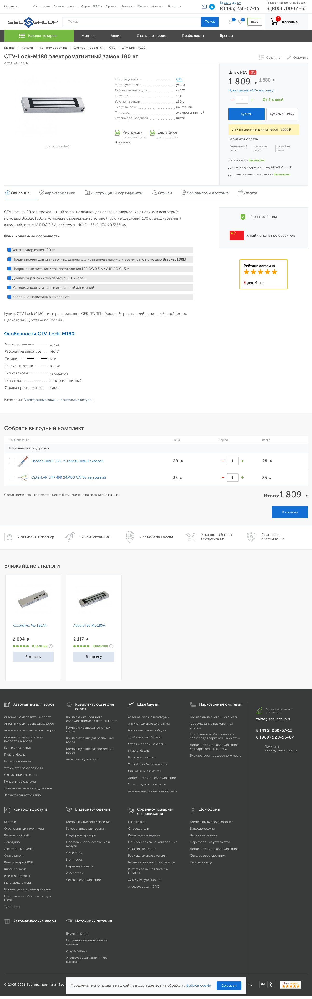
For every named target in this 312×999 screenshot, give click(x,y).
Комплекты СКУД (16, 835)
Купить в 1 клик (282, 114)
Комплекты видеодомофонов (211, 821)
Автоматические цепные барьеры (153, 791)
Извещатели (137, 821)
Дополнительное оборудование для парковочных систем (214, 746)
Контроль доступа (76, 399)
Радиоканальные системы (147, 855)
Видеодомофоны (202, 828)
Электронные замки (41, 399)
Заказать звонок (230, 2)
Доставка (127, 6)
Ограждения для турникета (24, 828)
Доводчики (12, 842)
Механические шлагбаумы (147, 730)
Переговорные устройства (210, 842)
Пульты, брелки (15, 754)
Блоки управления (17, 747)
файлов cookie (198, 985)
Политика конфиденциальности (281, 748)
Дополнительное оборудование (28, 788)
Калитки (10, 821)
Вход (254, 21)
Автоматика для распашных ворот (29, 723)
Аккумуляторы (76, 950)
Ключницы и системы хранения (27, 889)
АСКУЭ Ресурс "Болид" (144, 879)
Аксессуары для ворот (82, 759)
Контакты (157, 6)
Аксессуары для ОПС (143, 886)
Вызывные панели (203, 835)
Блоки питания (77, 933)
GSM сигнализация (142, 848)
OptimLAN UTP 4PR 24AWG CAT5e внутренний (68, 477)
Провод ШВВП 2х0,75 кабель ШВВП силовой (67, 460)
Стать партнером (66, 6)
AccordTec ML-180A (89, 625)
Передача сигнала (79, 866)
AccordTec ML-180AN (30, 625)
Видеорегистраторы (81, 835)
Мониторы (74, 859)
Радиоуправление (17, 761)
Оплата (143, 6)
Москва (9, 6)
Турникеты (12, 906)
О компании (41, 6)
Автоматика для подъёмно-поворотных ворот (24, 739)
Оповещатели (138, 828)
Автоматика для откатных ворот (27, 716)
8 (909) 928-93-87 (275, 737)
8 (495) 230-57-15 (239, 8)
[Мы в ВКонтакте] (262, 984)
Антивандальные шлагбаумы (149, 723)
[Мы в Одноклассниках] (270, 984)
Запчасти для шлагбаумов (147, 784)
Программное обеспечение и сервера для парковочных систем (215, 736)
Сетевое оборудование (83, 879)
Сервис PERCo (91, 6)
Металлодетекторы (18, 882)
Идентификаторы (17, 875)
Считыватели (14, 855)
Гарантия (111, 6)
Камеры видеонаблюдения (85, 828)
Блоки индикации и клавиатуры (151, 862)
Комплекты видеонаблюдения (88, 821)
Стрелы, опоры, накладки (146, 743)
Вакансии (174, 6)
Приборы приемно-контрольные (152, 842)
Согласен (229, 986)
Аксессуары (75, 873)
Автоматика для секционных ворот (29, 730)
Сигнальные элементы (20, 774)
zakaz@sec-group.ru (273, 719)
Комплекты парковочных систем (214, 716)
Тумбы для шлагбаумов (145, 737)
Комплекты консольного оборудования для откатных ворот (91, 718)
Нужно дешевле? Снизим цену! (251, 90)
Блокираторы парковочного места (215, 755)
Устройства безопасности (23, 768)
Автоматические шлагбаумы (149, 716)
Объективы (74, 852)
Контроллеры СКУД (18, 862)
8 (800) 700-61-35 (286, 8)
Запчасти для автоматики (22, 795)
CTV (179, 79)
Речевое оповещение (144, 835)
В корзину (290, 512)
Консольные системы (20, 781)
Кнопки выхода (15, 869)
